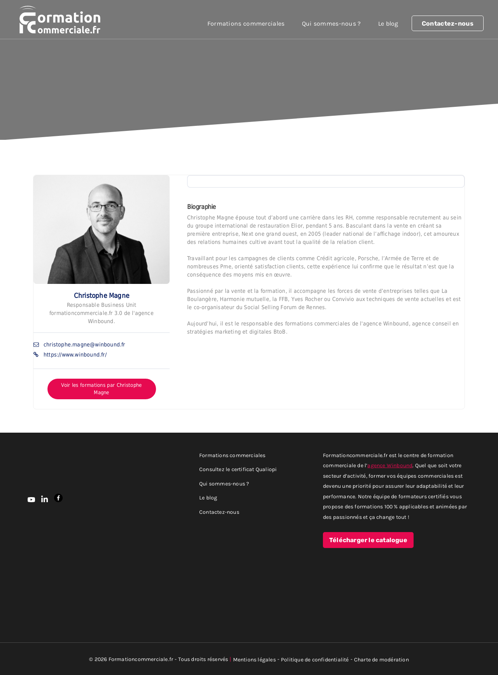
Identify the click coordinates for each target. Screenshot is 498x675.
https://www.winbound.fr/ (75, 354)
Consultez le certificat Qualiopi (238, 469)
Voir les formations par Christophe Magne (101, 389)
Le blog (388, 23)
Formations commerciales (246, 23)
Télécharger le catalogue (368, 540)
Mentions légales (254, 659)
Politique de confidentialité (315, 659)
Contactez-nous (447, 24)
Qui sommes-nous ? (331, 23)
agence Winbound (389, 465)
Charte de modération (381, 659)
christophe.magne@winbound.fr (84, 344)
